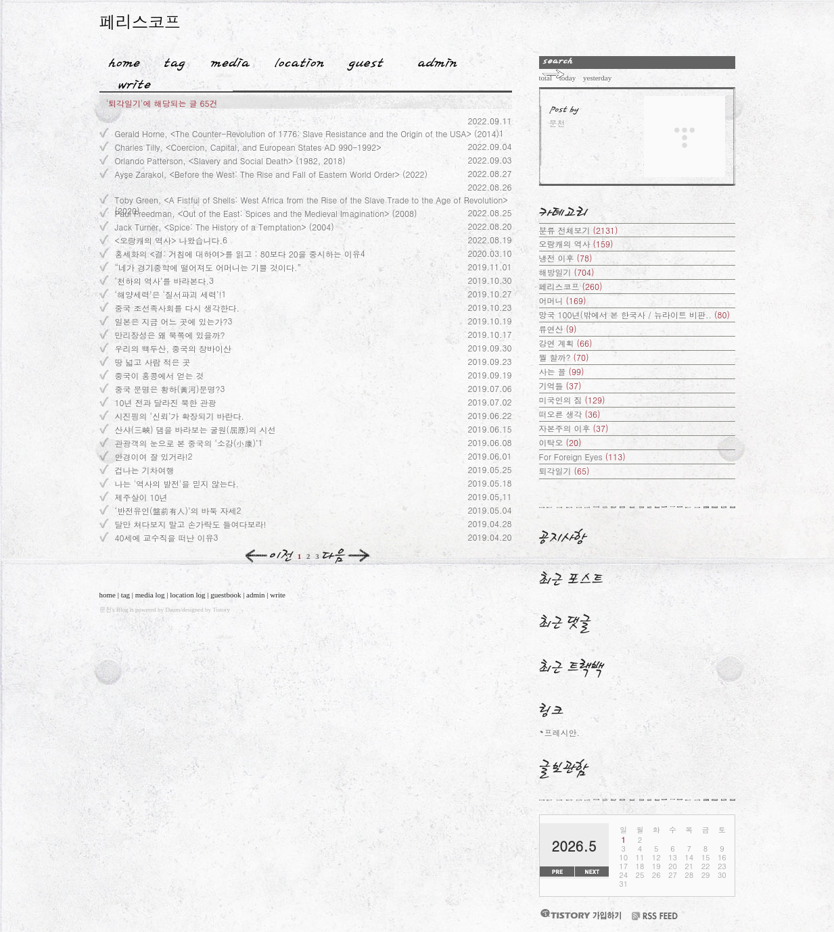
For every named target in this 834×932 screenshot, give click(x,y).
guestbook (225, 595)
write (277, 595)
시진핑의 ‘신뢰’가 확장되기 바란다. (180, 416)
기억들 (560, 385)
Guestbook (361, 60)
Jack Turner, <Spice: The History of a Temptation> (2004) (224, 226)
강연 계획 (566, 343)
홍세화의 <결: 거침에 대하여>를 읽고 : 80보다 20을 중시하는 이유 (238, 254)
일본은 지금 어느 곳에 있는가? (171, 321)
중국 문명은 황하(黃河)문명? (168, 389)
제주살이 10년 (141, 497)
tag (125, 595)
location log (187, 595)
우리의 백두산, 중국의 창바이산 (173, 348)
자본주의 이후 (574, 428)
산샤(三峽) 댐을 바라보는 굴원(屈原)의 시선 (195, 429)
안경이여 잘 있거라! (151, 456)
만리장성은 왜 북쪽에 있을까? (170, 335)
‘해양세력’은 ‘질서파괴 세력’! (168, 294)
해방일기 (567, 272)
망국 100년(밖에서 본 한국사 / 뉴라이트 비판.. (635, 314)
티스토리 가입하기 (580, 914)
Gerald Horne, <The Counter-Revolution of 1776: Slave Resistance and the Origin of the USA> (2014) (307, 133)
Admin (437, 60)
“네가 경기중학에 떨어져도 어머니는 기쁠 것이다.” (208, 267)
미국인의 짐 (572, 400)
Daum (172, 609)
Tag (170, 60)
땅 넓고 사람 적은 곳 (153, 362)
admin (255, 595)
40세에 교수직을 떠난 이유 (164, 537)
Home (119, 60)
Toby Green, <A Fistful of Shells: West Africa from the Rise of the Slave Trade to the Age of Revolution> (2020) (311, 199)
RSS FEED (654, 916)
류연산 (558, 329)
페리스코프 (140, 21)
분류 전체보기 (578, 230)
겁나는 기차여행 (145, 470)
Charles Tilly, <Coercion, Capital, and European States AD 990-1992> (248, 147)
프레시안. (562, 732)
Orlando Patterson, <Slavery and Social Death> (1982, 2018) (230, 160)
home (107, 595)
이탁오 (560, 442)
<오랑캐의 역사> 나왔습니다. (169, 240)
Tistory (221, 609)
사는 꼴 (561, 371)
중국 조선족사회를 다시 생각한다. (177, 308)
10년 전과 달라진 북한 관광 (165, 402)
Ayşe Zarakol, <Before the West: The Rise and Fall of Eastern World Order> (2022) (271, 174)
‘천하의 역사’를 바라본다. (162, 281)
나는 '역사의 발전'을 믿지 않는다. (177, 483)
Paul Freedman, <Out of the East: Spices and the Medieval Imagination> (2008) (266, 213)
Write (134, 82)
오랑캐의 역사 (576, 243)
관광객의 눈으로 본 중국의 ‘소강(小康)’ (186, 443)
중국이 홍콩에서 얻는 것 (159, 375)
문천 (105, 609)
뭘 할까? (564, 357)
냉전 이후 (566, 258)
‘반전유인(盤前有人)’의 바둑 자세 (176, 510)
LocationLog (294, 60)
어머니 (562, 300)
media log (150, 595)
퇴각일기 (564, 470)
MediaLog (225, 60)
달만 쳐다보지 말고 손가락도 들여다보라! (191, 524)
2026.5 (574, 846)
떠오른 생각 (570, 414)
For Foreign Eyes (582, 456)
